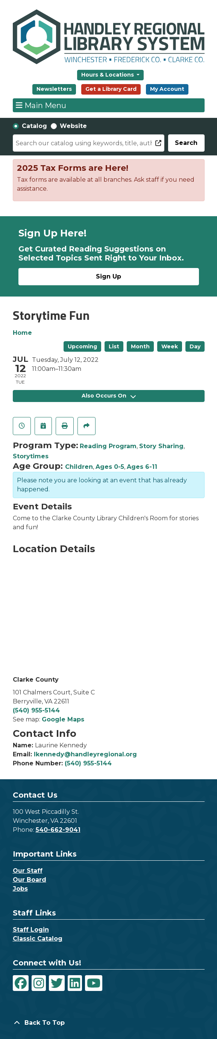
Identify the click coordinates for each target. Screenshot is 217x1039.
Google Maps (63, 719)
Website (73, 125)
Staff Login (31, 929)
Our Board (29, 879)
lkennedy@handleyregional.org (85, 754)
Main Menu (41, 105)
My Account (167, 89)
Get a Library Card (111, 89)
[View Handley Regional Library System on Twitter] (57, 983)
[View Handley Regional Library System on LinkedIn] (75, 983)
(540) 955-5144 (36, 710)
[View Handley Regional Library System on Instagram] (39, 983)
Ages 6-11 (142, 466)
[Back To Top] (109, 1023)
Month (140, 346)
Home (22, 332)
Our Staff (27, 870)
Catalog (34, 125)
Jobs (20, 888)
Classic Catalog (37, 938)
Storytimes (31, 456)
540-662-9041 (58, 829)
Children (79, 466)
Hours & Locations (108, 74)
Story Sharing (161, 446)
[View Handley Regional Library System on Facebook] (21, 983)
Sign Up (108, 276)
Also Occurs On (109, 395)
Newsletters (54, 89)
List (114, 346)
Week (169, 346)
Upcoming (82, 346)
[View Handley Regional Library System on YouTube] (93, 983)
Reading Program (108, 446)
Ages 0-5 (110, 466)
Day (195, 346)
